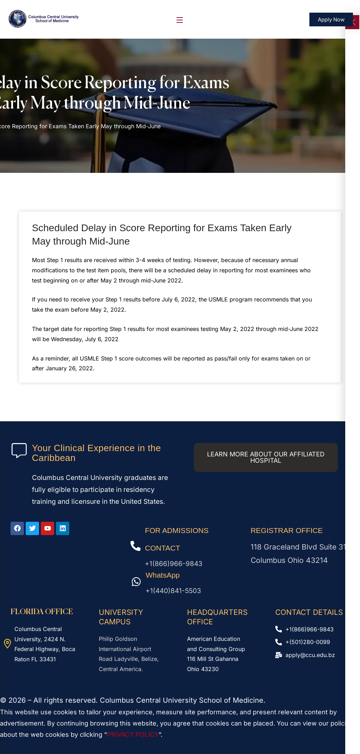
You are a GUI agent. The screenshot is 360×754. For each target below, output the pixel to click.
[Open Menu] (180, 19)
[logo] (44, 18)
